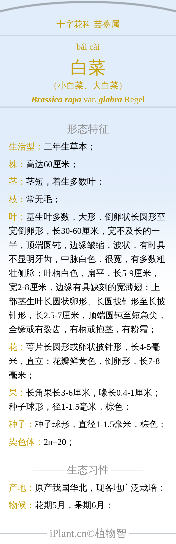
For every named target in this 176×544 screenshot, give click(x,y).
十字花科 (73, 24)
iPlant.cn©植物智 (88, 533)
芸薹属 (107, 24)
